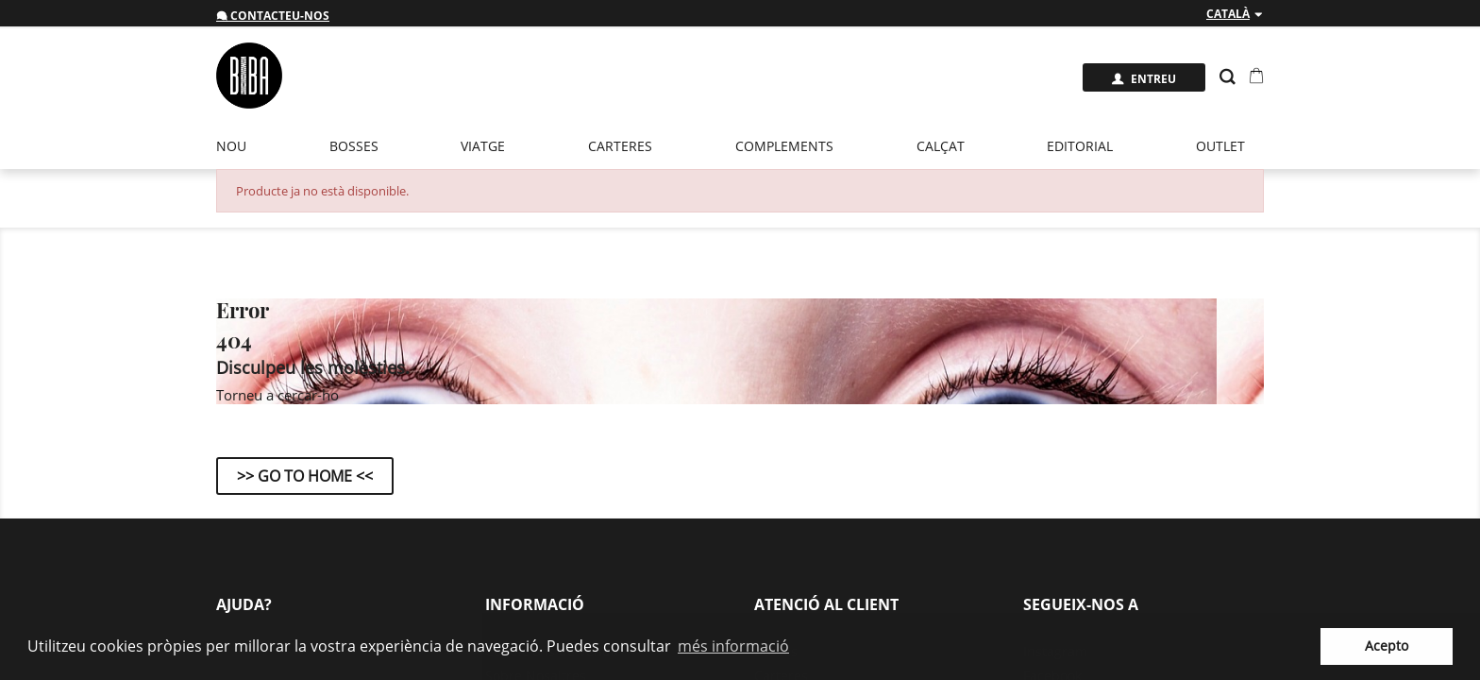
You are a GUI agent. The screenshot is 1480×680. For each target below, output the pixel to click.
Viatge (483, 146)
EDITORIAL (1080, 146)
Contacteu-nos (272, 16)
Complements (784, 146)
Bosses (353, 146)
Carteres (620, 146)
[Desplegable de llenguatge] (1235, 14)
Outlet (1220, 146)
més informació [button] (733, 646)
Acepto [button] (1386, 645)
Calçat (941, 146)
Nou (231, 146)
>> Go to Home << (305, 476)
